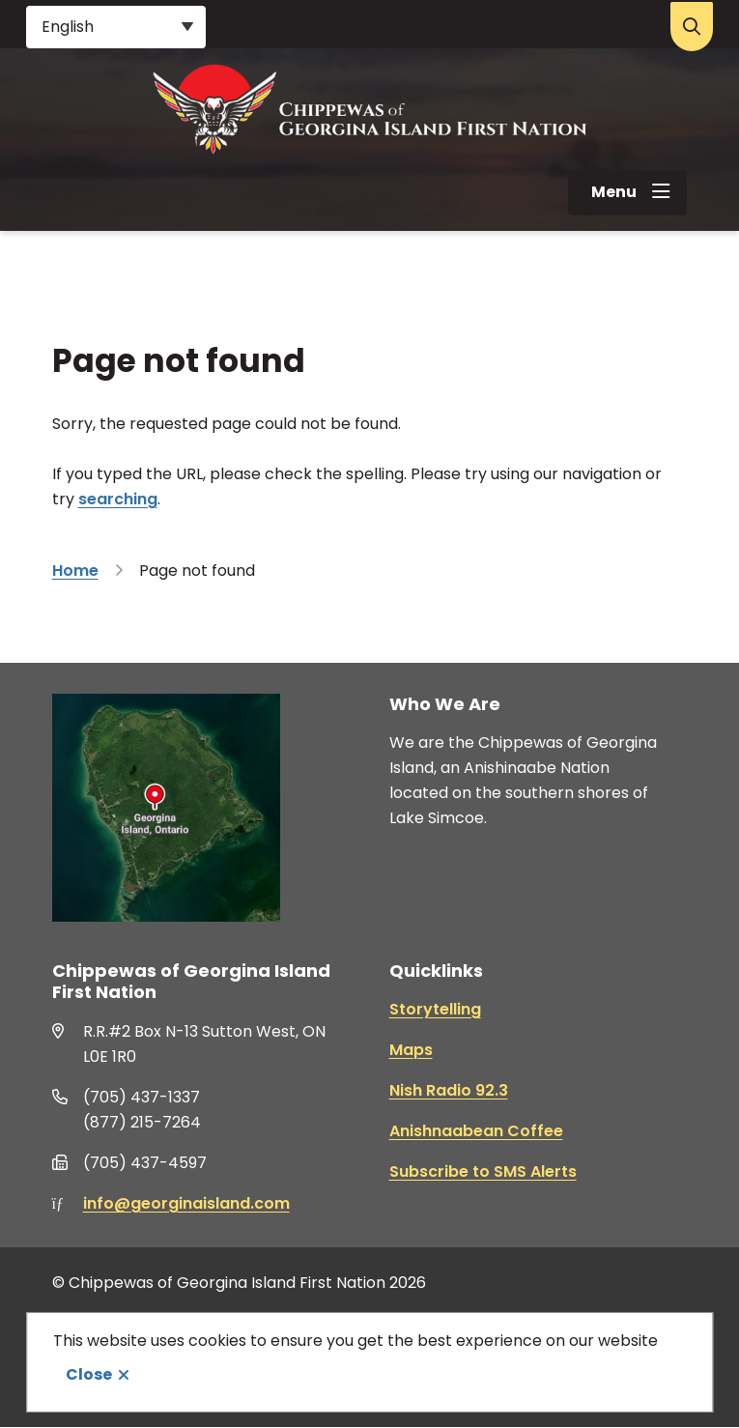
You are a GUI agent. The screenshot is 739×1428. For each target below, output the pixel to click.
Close (89, 1374)
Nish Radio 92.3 (448, 1090)
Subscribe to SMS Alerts (483, 1171)
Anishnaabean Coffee (476, 1131)
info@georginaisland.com (186, 1203)
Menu (614, 192)
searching (117, 499)
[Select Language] (116, 27)
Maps (411, 1050)
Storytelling (435, 1009)
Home (75, 570)
